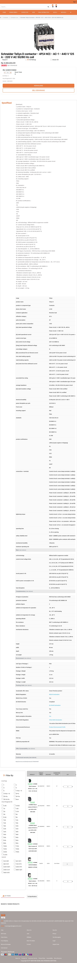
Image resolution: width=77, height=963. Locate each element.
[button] (70, 12)
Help (2, 929)
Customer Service (32, 957)
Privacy (54, 932)
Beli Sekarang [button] (38, 90)
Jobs (28, 932)
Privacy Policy (42, 957)
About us (29, 929)
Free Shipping (4, 939)
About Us (14, 957)
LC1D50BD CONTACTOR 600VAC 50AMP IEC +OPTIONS (32, 865)
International (4, 947)
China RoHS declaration (55, 720)
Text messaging (57, 936)
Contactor (5, 17)
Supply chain (56, 943)
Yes (50, 716)
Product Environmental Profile (57, 727)
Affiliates (29, 936)
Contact (29, 943)
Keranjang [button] (38, 85)
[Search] (38, 768)
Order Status (4, 936)
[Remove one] (5, 73)
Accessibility (51, 957)
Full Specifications (32, 896)
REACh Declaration (54, 694)
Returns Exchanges (6, 943)
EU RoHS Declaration (55, 705)
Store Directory (61, 957)
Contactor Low (14, 17)
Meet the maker (31, 939)
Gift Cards (3, 932)
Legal (54, 939)
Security (55, 929)
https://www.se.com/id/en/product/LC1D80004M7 (27, 761)
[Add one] (10, 73)
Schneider (30, 783)
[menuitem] (4, 12)
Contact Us (22, 957)
